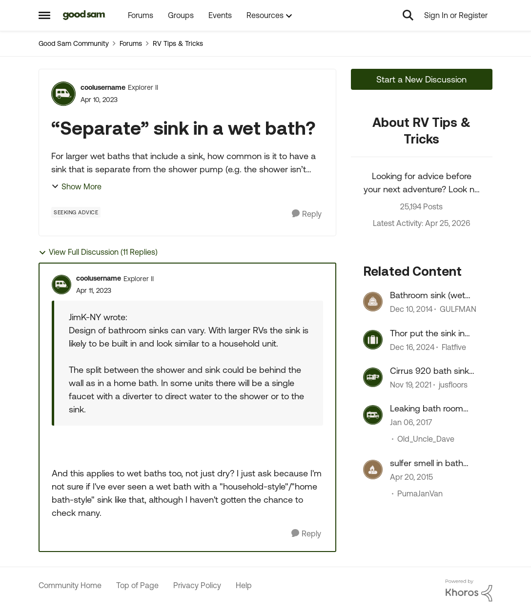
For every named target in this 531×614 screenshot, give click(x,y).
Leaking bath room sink (426, 408)
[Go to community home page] (84, 15)
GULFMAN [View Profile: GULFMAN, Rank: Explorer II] (458, 309)
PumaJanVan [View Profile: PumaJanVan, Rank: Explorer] (420, 493)
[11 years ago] (411, 309)
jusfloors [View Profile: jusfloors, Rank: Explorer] (453, 384)
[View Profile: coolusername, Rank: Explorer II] (63, 94)
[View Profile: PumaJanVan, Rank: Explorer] (373, 469)
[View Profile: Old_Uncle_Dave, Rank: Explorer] (373, 415)
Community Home (70, 585)
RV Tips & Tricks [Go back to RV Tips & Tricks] (178, 43)
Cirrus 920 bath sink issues (429, 371)
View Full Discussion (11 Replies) (98, 252)
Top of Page (137, 585)
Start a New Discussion (421, 79)
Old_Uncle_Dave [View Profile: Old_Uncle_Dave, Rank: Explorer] (425, 439)
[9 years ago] (411, 423)
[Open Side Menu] (44, 15)
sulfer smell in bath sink (426, 463)
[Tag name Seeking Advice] (76, 212)
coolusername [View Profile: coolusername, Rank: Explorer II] (103, 87)
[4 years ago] (410, 384)
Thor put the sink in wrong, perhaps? (427, 333)
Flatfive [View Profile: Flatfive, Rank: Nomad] (454, 347)
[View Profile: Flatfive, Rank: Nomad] (373, 339)
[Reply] (307, 214)
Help (244, 585)
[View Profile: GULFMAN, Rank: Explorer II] (373, 301)
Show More (76, 186)
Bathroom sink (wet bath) (427, 295)
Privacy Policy (197, 585)
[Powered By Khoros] (469, 590)
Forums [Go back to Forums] (131, 43)
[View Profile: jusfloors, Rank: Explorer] (373, 377)
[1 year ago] (412, 347)
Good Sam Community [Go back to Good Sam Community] (74, 43)
